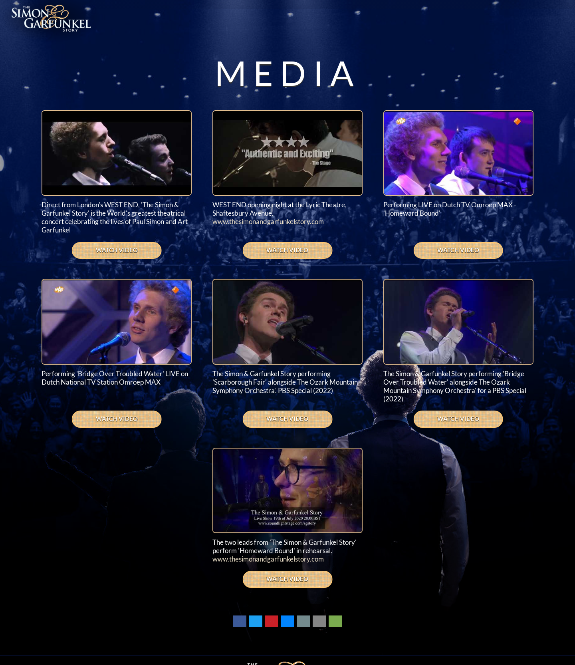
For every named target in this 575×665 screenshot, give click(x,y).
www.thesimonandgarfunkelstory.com (268, 221)
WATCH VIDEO (117, 250)
